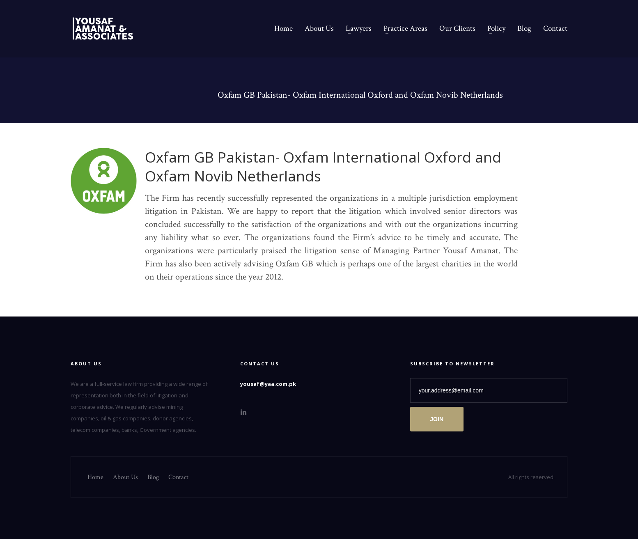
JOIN (436, 419)
